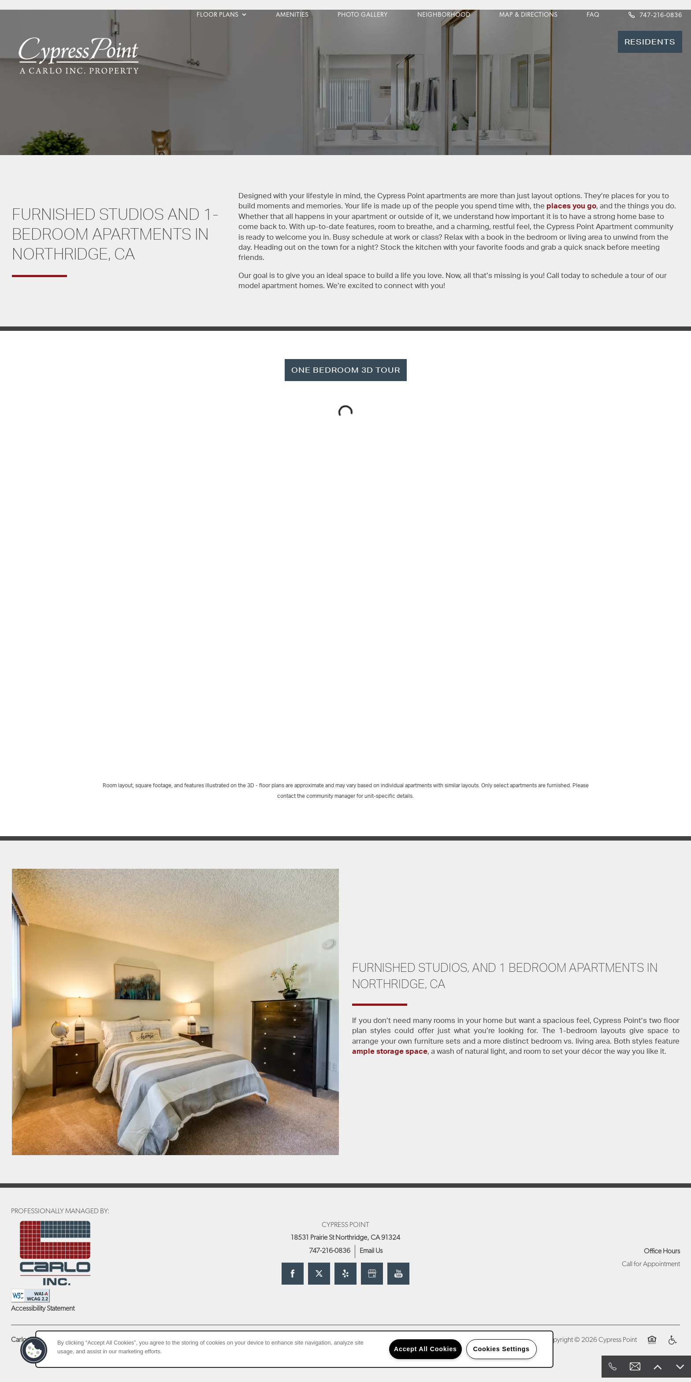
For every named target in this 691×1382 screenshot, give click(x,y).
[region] (294, 1349)
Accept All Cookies (425, 1348)
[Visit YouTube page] (398, 1274)
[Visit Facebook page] (293, 1274)
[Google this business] (372, 1274)
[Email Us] (635, 1367)
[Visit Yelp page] (345, 1274)
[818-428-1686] (613, 1367)
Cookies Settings (501, 1348)
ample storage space (389, 1051)
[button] (650, 42)
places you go (571, 206)
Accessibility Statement (42, 1308)
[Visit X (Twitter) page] (319, 1274)
